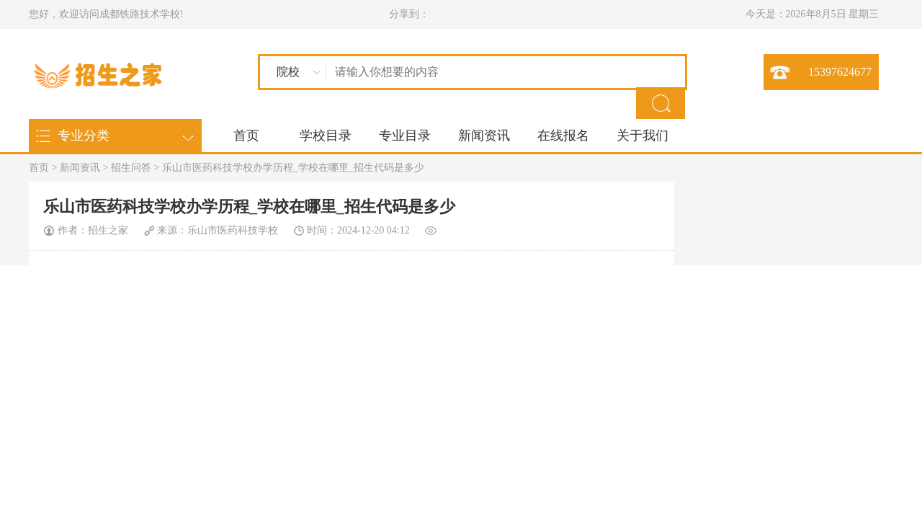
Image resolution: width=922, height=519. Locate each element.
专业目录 (405, 135)
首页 (246, 135)
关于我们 (642, 135)
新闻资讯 (484, 135)
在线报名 (563, 135)
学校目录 (326, 135)
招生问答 (131, 167)
